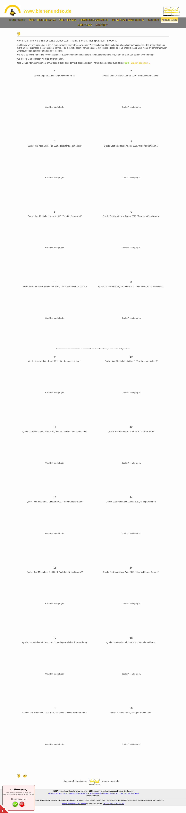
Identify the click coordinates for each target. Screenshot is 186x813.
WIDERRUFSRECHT (110, 793)
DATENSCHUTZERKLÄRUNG (91, 793)
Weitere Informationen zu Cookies (74, 804)
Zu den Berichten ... (140, 63)
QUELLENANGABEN (71, 793)
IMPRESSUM (53, 793)
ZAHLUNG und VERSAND (128, 793)
